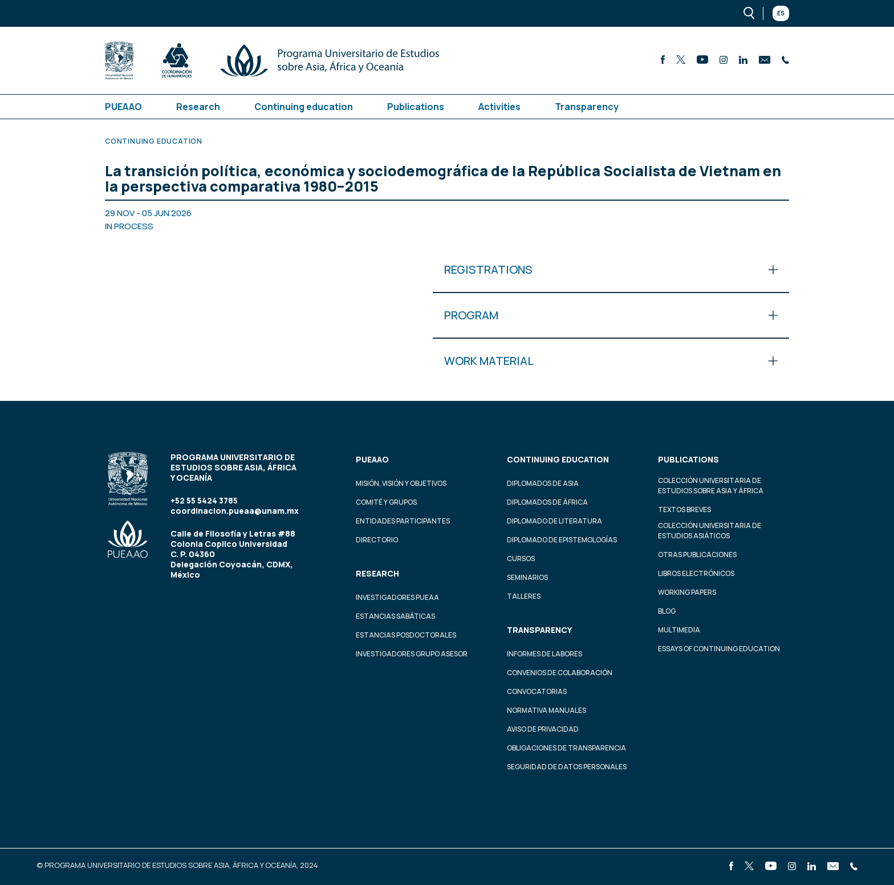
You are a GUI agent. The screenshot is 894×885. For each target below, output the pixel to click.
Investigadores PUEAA (397, 597)
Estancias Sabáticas (395, 616)
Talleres (524, 596)
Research (198, 107)
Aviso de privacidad (543, 729)
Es (781, 13)
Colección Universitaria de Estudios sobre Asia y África (710, 486)
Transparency (587, 107)
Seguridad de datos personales (567, 767)
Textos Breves (684, 509)
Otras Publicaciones (697, 554)
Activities (499, 107)
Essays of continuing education (719, 648)
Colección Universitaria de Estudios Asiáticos (709, 531)
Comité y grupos (386, 502)
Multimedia (679, 630)
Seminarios (527, 577)
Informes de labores (544, 654)
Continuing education (303, 107)
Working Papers (687, 592)
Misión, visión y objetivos (401, 483)
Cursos (521, 558)
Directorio (377, 540)
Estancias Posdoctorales (406, 635)
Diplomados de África (547, 502)
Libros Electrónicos (696, 573)
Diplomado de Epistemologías (562, 540)
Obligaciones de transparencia (566, 748)
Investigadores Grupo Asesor (412, 654)
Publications (415, 107)
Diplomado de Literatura (554, 521)
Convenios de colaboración (559, 672)
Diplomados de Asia (543, 483)
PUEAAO (123, 107)
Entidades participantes (403, 521)
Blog (667, 611)
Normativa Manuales (546, 710)
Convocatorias (537, 691)
